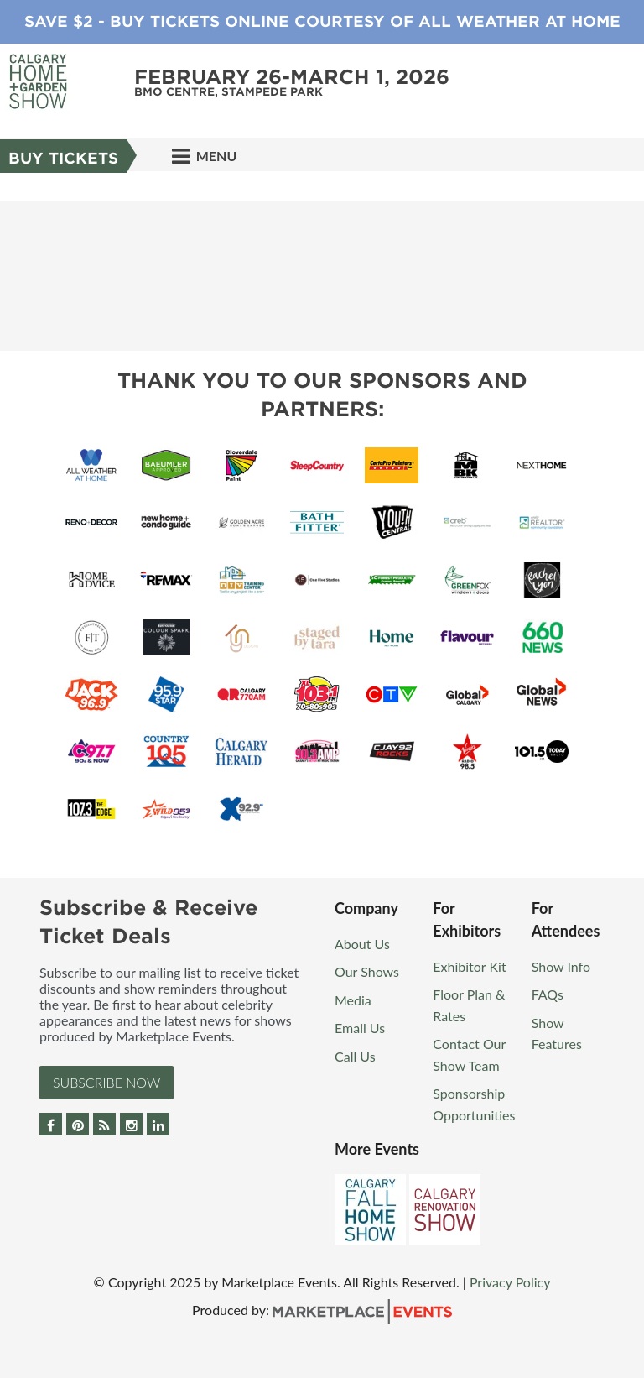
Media (353, 1000)
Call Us (355, 1056)
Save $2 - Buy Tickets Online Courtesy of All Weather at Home (322, 21)
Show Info (561, 966)
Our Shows (367, 971)
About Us (362, 944)
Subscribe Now (106, 1082)
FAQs (548, 994)
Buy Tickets (63, 158)
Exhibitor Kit (469, 966)
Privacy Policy (510, 1282)
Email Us (360, 1028)
